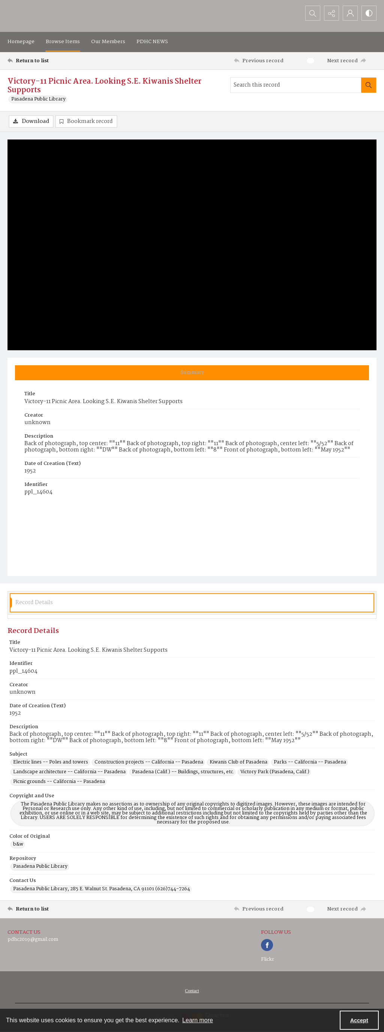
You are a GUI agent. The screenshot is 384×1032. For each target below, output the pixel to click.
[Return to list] (58, 60)
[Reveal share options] (331, 13)
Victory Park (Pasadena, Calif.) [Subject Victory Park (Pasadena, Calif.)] (274, 772)
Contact (192, 990)
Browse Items (63, 42)
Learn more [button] (197, 1020)
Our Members (108, 42)
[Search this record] (296, 85)
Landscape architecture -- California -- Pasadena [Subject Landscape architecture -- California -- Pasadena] (69, 772)
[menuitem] (192, 990)
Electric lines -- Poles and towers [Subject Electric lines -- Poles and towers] (50, 762)
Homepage (21, 42)
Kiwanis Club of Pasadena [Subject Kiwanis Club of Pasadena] (238, 762)
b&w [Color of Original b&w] (18, 844)
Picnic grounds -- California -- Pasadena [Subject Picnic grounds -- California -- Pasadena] (59, 782)
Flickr (267, 959)
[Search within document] (368, 85)
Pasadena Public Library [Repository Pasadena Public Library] (40, 866)
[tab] (192, 373)
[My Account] (350, 13)
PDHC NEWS (152, 42)
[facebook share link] (267, 945)
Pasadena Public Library (38, 99)
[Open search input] (313, 13)
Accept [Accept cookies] (359, 1020)
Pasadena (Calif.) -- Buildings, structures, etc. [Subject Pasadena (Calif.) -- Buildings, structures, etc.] (183, 772)
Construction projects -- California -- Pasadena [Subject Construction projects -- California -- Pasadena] (148, 762)
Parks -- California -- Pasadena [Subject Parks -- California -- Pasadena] (310, 762)
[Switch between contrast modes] (369, 13)
